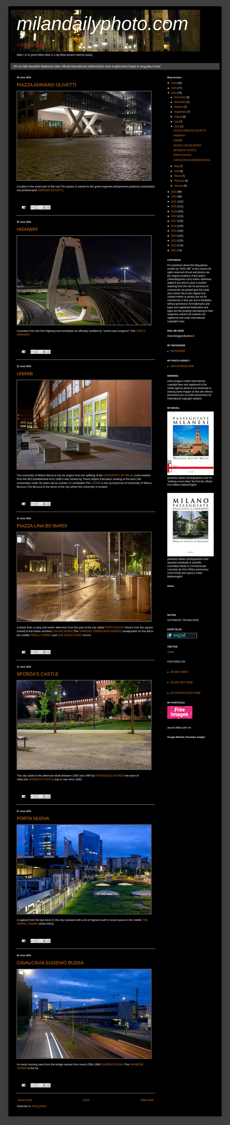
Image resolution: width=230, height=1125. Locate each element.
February (179, 180)
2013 (174, 240)
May (177, 166)
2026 (174, 83)
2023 (174, 191)
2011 (174, 250)
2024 (174, 92)
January (179, 185)
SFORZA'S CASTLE (38, 674)
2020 (174, 206)
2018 (174, 216)
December (180, 97)
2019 (174, 211)
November (180, 102)
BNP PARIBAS (113, 631)
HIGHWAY (27, 229)
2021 (174, 201)
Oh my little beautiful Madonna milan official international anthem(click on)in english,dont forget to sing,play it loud (86, 66)
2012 (174, 245)
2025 (174, 88)
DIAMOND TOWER (91, 631)
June (177, 126)
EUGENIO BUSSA (112, 1064)
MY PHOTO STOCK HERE (185, 693)
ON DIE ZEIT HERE (181, 682)
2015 (174, 230)
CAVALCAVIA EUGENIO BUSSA (50, 962)
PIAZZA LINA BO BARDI (42, 525)
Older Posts (147, 1100)
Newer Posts (25, 1100)
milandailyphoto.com (102, 23)
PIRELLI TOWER (40, 635)
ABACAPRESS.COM (182, 366)
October (179, 106)
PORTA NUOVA (114, 627)
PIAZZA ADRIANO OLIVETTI (46, 84)
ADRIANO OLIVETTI (50, 190)
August (178, 116)
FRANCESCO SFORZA (109, 775)
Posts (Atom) (39, 1106)
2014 (174, 235)
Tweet (170, 651)
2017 (174, 221)
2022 (174, 196)
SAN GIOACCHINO (69, 635)
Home (86, 1100)
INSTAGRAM (177, 351)
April (177, 171)
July (176, 121)
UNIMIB (25, 373)
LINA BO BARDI (63, 631)
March (178, 175)
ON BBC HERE (179, 671)
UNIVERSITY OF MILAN (119, 475)
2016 (174, 226)
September (180, 111)
